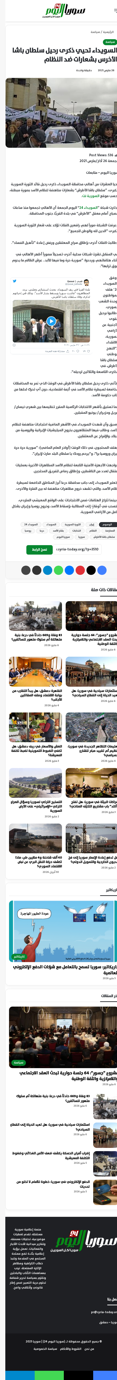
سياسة (90, 32)
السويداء (46, 525)
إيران (86, 525)
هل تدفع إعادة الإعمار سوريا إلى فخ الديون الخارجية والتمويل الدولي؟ (88, 860)
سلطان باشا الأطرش (99, 537)
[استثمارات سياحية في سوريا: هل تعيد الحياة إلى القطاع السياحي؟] (86, 671)
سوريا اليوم (58, 537)
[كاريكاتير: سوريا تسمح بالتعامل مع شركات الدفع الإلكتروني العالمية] (58, 931)
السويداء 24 (83, 208)
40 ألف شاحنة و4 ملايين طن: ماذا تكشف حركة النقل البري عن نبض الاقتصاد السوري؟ (33, 862)
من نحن (84, 1349)
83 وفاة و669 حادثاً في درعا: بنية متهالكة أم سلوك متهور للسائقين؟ (31, 637)
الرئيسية (105, 32)
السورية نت (85, 196)
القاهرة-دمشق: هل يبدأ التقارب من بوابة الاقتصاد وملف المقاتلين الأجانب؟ (32, 695)
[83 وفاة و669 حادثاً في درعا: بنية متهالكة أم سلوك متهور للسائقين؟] (30, 616)
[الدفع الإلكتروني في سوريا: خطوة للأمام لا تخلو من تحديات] (100, 1192)
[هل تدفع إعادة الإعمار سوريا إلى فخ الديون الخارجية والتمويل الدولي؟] (86, 838)
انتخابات (71, 531)
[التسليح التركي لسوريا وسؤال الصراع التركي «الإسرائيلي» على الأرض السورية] (30, 783)
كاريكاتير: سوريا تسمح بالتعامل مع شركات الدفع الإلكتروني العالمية (60, 970)
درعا (36, 531)
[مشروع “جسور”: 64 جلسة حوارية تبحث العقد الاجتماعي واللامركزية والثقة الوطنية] (86, 616)
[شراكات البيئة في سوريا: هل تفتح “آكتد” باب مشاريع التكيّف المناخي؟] (86, 783)
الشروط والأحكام (65, 1349)
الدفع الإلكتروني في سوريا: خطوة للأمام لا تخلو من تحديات (47, 1184)
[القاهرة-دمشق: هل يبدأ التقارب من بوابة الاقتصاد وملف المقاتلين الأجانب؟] (30, 671)
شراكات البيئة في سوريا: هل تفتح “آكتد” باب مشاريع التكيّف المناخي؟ (88, 804)
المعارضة (105, 531)
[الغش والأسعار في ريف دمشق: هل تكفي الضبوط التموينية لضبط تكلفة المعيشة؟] (30, 727)
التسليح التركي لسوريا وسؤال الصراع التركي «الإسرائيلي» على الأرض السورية (31, 806)
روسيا (22, 531)
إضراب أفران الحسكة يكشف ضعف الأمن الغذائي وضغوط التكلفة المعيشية (45, 1156)
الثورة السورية (67, 525)
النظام (87, 531)
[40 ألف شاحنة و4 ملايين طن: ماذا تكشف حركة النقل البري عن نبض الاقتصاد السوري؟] (30, 838)
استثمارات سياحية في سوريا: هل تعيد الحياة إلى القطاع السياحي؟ (89, 693)
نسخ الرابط (34, 549)
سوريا (76, 537)
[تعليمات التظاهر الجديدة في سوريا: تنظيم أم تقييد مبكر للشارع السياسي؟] (86, 727)
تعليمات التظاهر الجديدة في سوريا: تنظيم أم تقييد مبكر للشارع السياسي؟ (87, 751)
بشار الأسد (52, 531)
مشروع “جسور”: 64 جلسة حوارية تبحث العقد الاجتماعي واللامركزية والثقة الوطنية (89, 640)
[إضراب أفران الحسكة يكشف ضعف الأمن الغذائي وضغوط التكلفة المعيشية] (100, 1163)
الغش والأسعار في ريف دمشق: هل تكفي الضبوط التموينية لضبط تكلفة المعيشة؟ (31, 751)
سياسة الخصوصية (40, 1349)
